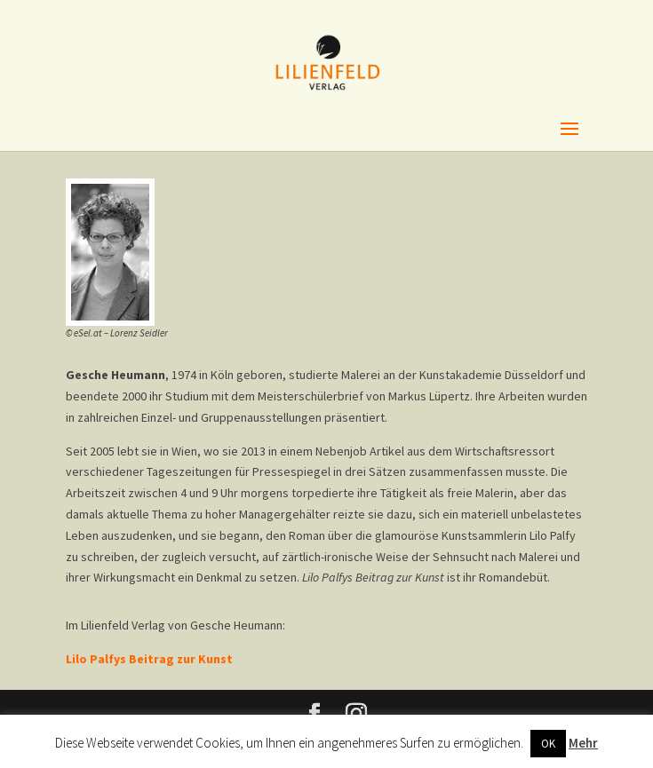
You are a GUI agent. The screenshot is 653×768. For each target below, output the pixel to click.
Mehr (583, 742)
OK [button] (548, 743)
